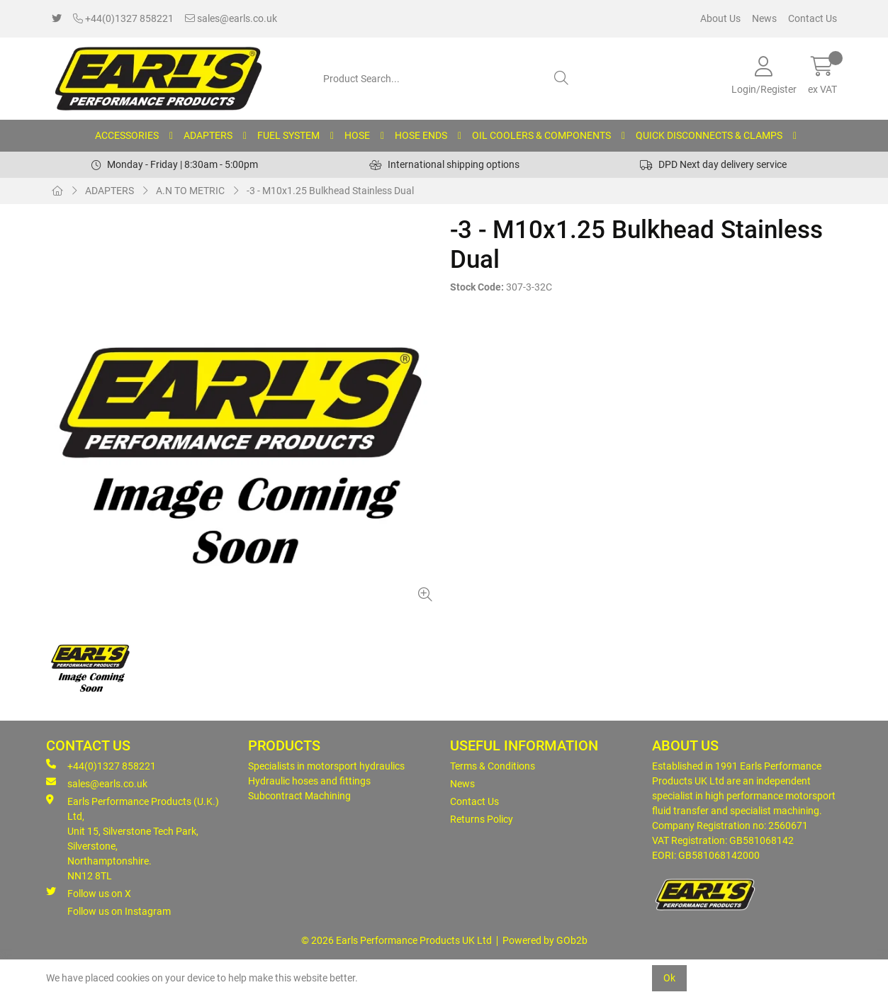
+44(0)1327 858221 (123, 18)
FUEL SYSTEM (288, 135)
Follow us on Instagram (119, 911)
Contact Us (812, 18)
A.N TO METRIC (190, 190)
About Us (720, 18)
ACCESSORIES (127, 135)
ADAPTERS (208, 135)
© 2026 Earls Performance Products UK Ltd (396, 940)
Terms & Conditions (492, 766)
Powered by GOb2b (545, 940)
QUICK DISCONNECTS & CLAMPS (709, 135)
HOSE (357, 135)
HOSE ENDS (421, 135)
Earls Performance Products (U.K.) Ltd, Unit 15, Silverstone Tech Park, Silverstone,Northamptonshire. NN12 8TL (132, 837)
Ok (669, 978)
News (764, 18)
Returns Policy (481, 819)
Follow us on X (88, 892)
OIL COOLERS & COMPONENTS (541, 135)
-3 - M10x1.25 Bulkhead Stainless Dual (330, 190)
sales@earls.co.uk (231, 18)
